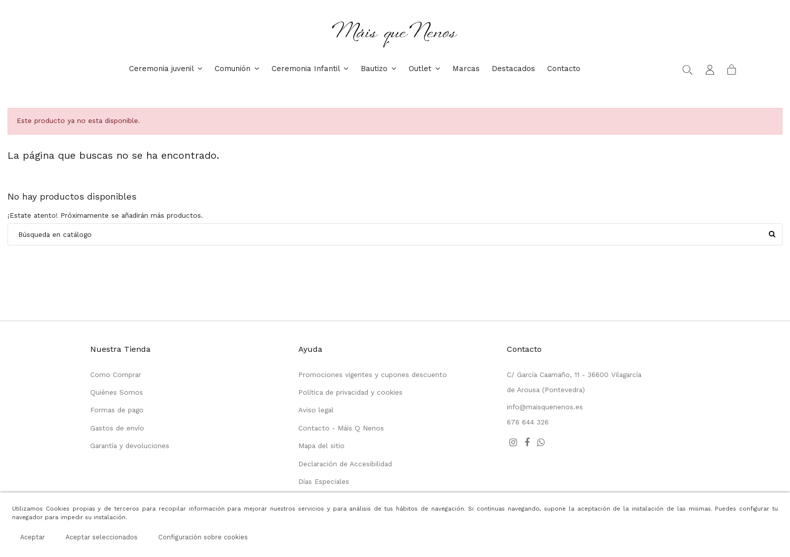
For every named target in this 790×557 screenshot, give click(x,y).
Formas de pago (117, 410)
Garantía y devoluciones (129, 446)
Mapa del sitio (321, 446)
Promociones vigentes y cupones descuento (372, 374)
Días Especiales (323, 481)
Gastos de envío (117, 428)
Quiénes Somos (116, 392)
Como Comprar (115, 374)
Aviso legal (316, 410)
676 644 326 (528, 422)
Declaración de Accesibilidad (345, 464)
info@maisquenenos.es (545, 407)
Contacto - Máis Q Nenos (341, 428)
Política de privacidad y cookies (350, 392)
